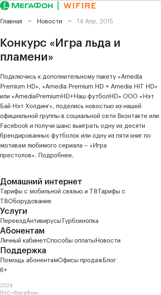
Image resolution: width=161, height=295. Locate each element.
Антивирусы (43, 221)
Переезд (13, 221)
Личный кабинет (23, 241)
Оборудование (29, 201)
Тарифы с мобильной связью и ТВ (49, 191)
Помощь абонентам (29, 260)
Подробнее (55, 155)
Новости (108, 241)
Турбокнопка (79, 221)
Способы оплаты (70, 241)
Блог (109, 260)
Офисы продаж (80, 260)
